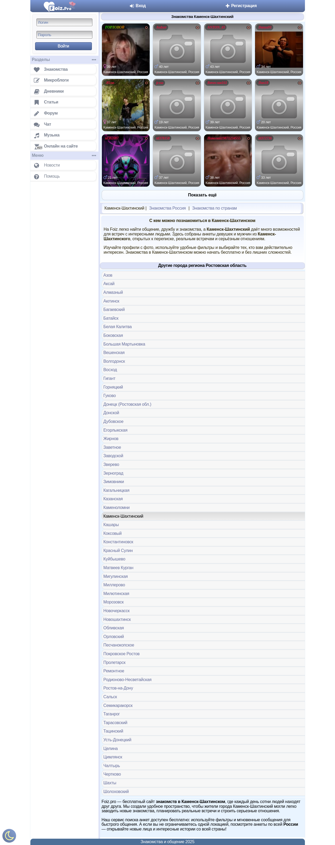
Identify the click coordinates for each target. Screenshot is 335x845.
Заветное (112, 447)
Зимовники (113, 481)
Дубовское (113, 421)
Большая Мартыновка (124, 344)
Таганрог (111, 714)
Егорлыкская (115, 430)
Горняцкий (113, 387)
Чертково (112, 774)
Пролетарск (114, 662)
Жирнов (111, 438)
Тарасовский (115, 722)
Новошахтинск (117, 619)
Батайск (111, 318)
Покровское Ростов (121, 654)
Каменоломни (116, 507)
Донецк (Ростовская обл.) (127, 404)
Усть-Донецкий (117, 740)
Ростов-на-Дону (118, 688)
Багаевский (114, 309)
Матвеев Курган (118, 567)
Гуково (109, 395)
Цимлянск (112, 757)
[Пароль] (64, 35)
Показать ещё (202, 195)
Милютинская (116, 593)
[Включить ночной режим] (9, 836)
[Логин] (64, 22)
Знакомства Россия (167, 208)
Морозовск (113, 602)
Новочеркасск (116, 610)
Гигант (109, 378)
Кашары (111, 524)
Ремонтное (113, 671)
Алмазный (113, 292)
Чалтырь (111, 765)
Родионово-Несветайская (127, 679)
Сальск (110, 697)
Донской (111, 412)
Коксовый (112, 533)
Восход (110, 369)
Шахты (109, 783)
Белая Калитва (117, 326)
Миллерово (114, 585)
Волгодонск (114, 361)
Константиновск (118, 542)
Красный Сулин (118, 550)
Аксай (109, 283)
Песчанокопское (118, 645)
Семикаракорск (118, 705)
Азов (107, 275)
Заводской (113, 456)
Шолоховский (116, 791)
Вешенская (114, 352)
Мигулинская (115, 576)
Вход (137, 5)
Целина (110, 748)
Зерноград (113, 473)
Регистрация (241, 5)
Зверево (111, 464)
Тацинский (113, 731)
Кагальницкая (116, 490)
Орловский (113, 636)
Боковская (113, 335)
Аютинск (111, 301)
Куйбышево (114, 559)
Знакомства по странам (214, 208)
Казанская (113, 499)
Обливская (113, 628)
